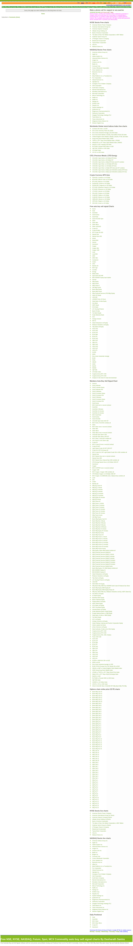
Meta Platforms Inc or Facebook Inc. (102, 76)
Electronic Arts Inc (97, 72)
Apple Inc (94, 54)
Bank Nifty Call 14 (97, 693)
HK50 (93, 364)
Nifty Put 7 (95, 792)
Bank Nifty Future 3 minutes (99, 538)
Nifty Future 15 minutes (98, 511)
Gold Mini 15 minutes (98, 413)
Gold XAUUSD (96, 419)
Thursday (112, 931)
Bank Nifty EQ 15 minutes (99, 529)
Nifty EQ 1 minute (97, 487)
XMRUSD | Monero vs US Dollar (101, 199)
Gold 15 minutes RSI (98, 401)
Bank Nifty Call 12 (97, 697)
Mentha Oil (95, 266)
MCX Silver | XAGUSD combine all (101, 438)
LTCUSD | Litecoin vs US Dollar (100, 191)
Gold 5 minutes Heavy (98, 387)
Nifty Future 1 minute (98, 503)
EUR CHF (95, 332)
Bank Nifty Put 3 (96, 725)
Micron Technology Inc (98, 95)
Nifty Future (95, 283)
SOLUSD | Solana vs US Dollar (100, 193)
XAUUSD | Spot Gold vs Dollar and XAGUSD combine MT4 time (109, 170)
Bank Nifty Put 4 (96, 727)
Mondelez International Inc (99, 91)
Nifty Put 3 (95, 784)
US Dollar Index (96, 150)
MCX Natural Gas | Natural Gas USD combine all (105, 460)
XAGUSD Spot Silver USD (99, 434)
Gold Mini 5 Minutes (97, 409)
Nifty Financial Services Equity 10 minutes (103, 560)
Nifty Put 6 (95, 790)
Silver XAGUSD (96, 226)
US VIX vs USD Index (98, 152)
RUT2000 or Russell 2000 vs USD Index (103, 678)
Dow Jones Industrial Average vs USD (102, 664)
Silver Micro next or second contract (102, 432)
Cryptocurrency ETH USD (99, 376)
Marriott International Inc (98, 89)
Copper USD (95, 250)
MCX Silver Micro (97, 923)
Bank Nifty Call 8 (96, 705)
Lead (93, 252)
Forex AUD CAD (96, 637)
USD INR (94, 297)
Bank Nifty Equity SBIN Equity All (101, 588)
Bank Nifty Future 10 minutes (100, 542)
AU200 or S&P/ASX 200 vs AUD (101, 660)
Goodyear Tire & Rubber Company (101, 83)
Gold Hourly (95, 403)
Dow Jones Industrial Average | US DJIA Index (104, 132)
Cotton (94, 262)
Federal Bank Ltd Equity (98, 601)
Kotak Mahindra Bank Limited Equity (102, 611)
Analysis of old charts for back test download (104, 378)
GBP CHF (95, 340)
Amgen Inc (95, 60)
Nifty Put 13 (95, 803)
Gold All (94, 383)
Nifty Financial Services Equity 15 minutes (103, 562)
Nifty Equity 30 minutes (98, 497)
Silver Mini (95, 222)
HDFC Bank (95, 305)
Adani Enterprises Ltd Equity (100, 323)
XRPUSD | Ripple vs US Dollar (100, 201)
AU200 (94, 352)
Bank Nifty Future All (97, 535)
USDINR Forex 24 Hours (99, 299)
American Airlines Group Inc (100, 52)
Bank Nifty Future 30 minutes (100, 546)
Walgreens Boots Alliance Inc (100, 121)
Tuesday (98, 931)
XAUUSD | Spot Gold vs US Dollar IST (102, 160)
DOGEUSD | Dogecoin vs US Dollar (102, 185)
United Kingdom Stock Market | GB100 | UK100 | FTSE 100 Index (110, 136)
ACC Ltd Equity (96, 619)
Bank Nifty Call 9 (96, 703)
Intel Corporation (96, 85)
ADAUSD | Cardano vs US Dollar (101, 177)
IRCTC (94, 321)
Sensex (94, 279)
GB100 (94, 362)
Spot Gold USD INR (97, 275)
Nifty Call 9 (95, 762)
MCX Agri (94, 267)
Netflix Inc (95, 97)
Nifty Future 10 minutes (98, 509)
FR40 (93, 360)
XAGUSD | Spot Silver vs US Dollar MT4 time (104, 164)
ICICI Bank (95, 307)
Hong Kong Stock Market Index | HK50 (102, 138)
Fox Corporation (96, 78)
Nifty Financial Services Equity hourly (102, 566)
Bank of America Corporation (100, 33)
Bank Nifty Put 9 (96, 737)
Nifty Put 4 (95, 786)
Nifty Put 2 (95, 782)
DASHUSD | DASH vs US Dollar (101, 183)
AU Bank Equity (96, 595)
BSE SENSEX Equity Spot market (101, 277)
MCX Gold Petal (96, 415)
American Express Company (100, 29)
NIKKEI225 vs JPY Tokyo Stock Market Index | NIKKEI (107, 142)
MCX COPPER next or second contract (103, 468)
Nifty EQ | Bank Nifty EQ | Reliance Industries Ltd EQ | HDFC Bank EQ (111, 591)
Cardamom (95, 260)
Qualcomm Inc (96, 109)
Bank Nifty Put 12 (97, 743)
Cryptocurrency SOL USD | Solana (101, 635)
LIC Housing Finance (98, 309)
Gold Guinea (95, 214)
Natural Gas (95, 234)
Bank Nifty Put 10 (97, 739)
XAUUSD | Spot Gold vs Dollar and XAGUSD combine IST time (109, 172)
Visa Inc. (94, 44)
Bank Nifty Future (97, 291)
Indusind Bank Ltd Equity (99, 609)
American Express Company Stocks (102, 817)
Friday (118, 931)
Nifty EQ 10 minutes (97, 493)
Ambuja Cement (96, 319)
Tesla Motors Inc (96, 117)
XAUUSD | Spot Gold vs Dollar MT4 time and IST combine (108, 162)
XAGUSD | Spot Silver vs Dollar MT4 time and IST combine (108, 168)
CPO (93, 264)
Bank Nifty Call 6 (96, 709)
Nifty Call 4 (95, 772)
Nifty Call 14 (95, 752)
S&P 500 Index (96, 680)
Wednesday (104, 931)
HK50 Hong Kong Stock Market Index (102, 670)
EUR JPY (94, 336)
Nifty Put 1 (95, 780)
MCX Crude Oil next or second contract (103, 444)
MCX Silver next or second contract (102, 426)
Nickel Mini (95, 240)
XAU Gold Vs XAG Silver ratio (100, 440)
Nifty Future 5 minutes (98, 507)
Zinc (93, 479)
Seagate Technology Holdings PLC (101, 115)
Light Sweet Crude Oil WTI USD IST (102, 448)
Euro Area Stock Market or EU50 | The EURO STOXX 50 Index (109, 134)
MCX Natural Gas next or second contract (103, 456)
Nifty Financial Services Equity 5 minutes (103, 558)
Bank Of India (96, 311)
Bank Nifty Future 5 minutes (99, 540)
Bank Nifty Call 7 (96, 707)
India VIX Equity (96, 295)
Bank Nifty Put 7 (96, 733)
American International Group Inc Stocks (103, 815)
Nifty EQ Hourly (96, 499)
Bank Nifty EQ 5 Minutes (99, 525)
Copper (94, 246)
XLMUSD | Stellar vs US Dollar (100, 195)
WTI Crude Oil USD (97, 232)
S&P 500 (94, 370)
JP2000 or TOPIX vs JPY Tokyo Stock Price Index (105, 672)
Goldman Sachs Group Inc (99, 36)
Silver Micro (95, 224)
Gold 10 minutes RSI (98, 395)
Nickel (94, 238)
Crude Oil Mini (96, 230)
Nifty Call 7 (95, 766)
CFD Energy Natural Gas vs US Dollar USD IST (105, 462)
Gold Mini (94, 213)
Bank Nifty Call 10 (97, 701)
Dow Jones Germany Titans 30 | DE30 (102, 130)
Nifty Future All (96, 501)
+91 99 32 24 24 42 (95, 12)
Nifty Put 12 (95, 801)
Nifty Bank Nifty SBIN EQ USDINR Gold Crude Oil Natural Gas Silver (111, 586)
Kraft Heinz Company (98, 87)
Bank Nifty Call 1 (96, 719)
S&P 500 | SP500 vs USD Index (101, 148)
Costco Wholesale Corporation (100, 68)
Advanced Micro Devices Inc (100, 58)
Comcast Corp (96, 66)
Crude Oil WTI (96, 446)
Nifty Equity (95, 281)
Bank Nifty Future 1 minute (99, 536)
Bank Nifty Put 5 (96, 729)
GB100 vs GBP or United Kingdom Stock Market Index (107, 668)
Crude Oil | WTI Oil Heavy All (100, 450)
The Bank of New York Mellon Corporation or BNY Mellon (107, 35)
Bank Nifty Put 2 (96, 723)
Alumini (94, 242)
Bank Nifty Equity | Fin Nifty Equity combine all (104, 568)
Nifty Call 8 (95, 764)
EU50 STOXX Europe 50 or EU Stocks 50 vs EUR (106, 666)
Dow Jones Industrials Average (100, 356)
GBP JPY (94, 342)
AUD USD (95, 330)
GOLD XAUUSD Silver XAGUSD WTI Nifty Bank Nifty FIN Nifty (109, 686)
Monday (92, 931)
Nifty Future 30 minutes (98, 513)
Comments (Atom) (14, 17)
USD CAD (95, 346)
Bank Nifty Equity (97, 289)
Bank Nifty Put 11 (97, 741)
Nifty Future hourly (97, 515)
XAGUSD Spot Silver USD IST (100, 436)
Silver (93, 220)
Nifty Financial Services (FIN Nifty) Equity (103, 293)
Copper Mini (95, 248)
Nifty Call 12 (95, 756)
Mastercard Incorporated (99, 40)
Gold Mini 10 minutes (98, 411)
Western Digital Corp (98, 123)
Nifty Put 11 (95, 799)
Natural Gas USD (97, 236)
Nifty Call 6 (95, 768)
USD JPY (94, 350)
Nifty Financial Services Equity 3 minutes (103, 556)
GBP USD (95, 344)
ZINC (93, 256)
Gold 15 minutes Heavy (98, 399)
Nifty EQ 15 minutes (97, 495)
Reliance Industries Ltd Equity (100, 325)
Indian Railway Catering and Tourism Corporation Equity (107, 623)
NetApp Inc (95, 101)
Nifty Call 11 (95, 758)
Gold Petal (95, 217)
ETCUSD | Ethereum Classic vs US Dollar (103, 187)
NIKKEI (94, 368)
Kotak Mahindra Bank (98, 315)
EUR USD (95, 338)
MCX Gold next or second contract (101, 405)
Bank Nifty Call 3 (96, 715)
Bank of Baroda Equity (98, 599)
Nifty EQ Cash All (97, 485)
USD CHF (95, 348)
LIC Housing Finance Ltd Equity (101, 580)
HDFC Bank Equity (97, 603)
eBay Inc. (94, 74)
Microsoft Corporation (98, 93)
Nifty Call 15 (95, 750)
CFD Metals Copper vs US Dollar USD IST (104, 474)
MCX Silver (95, 921)
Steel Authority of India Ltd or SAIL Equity (103, 629)
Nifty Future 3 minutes (98, 505)
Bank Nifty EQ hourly (98, 532)
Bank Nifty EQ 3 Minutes (99, 523)
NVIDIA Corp (95, 103)
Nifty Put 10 (95, 798)
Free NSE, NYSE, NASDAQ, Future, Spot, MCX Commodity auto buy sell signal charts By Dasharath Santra (63, 939)
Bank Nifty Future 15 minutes (100, 544)
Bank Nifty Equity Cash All (99, 519)
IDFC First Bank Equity (98, 607)
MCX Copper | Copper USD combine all (103, 472)
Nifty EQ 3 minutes (97, 489)
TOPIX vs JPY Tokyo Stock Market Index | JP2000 (106, 140)
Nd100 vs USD (96, 676)
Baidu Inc (94, 64)
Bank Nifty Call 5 (96, 711)
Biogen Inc (95, 854)
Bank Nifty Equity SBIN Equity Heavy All (103, 590)
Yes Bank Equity (96, 313)
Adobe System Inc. (97, 56)
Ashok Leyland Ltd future (99, 625)
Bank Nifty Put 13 (97, 744)
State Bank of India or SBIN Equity (101, 615)
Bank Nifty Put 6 (96, 731)
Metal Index (95, 273)
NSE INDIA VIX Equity (98, 584)
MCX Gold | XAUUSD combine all (101, 423)
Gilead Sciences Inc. (97, 80)
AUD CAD (95, 328)
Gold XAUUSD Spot (97, 218)
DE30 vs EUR (96, 662)
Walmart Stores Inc (97, 46)
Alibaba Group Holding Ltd (99, 31)
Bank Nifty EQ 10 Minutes (99, 527)
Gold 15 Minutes (96, 397)
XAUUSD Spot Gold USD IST (100, 421)
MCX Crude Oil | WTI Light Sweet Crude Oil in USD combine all (109, 452)
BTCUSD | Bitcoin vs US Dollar (100, 181)
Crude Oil (94, 228)
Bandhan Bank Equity (98, 597)
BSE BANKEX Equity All (98, 572)
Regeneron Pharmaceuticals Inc (101, 111)
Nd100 (94, 366)
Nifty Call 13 (95, 754)
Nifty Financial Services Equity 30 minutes (103, 564)
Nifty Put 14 (95, 805)
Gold (93, 211)
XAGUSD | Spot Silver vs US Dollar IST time (104, 166)
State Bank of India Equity (99, 301)
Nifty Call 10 (95, 760)
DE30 (93, 354)
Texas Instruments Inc (98, 119)
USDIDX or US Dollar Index (99, 682)
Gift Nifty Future (96, 287)
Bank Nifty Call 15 (97, 691)
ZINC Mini (95, 258)
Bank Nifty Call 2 (96, 717)
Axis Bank (95, 303)
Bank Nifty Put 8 (96, 735)
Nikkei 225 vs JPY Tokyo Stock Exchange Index (105, 674)
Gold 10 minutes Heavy (98, 393)
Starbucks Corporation (98, 113)
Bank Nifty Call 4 (96, 713)
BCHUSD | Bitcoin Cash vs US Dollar (102, 179)
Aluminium (95, 244)
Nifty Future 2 (96, 285)
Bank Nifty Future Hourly (99, 548)
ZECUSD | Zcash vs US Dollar (100, 203)
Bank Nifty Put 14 (97, 746)
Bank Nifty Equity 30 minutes (100, 531)
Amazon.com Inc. (97, 62)
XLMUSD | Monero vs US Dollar (101, 197)
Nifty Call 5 (95, 770)
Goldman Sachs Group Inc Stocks (101, 825)
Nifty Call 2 (95, 776)
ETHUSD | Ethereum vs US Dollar (101, 189)
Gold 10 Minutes (96, 391)
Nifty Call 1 (95, 778)
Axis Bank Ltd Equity (98, 593)
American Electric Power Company (101, 25)
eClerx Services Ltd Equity (99, 627)
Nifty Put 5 (95, 788)
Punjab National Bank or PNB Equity (102, 613)
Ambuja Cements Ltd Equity (100, 621)
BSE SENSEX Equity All (98, 570)
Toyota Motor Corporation (99, 42)
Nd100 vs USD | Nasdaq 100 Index (101, 144)
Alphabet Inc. (95, 82)
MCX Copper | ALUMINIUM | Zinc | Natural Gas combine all (108, 476)
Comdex (94, 270)
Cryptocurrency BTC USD (99, 374)
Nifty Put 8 (95, 794)
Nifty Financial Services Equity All (101, 552)
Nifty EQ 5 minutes (97, 491)
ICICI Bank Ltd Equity (98, 605)
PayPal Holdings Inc (97, 107)
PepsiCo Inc (95, 105)
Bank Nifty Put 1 (96, 721)
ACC (93, 317)
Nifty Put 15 (95, 807)
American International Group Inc (101, 27)
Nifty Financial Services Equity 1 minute (103, 554)
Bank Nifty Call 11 (97, 699)
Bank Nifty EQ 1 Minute (98, 521)
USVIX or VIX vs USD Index (100, 684)
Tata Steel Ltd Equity (98, 326)
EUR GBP (95, 334)
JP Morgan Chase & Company (100, 38)
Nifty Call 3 (95, 774)
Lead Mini (95, 254)
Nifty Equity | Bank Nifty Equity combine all (103, 550)
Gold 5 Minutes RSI (97, 389)
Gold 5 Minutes (96, 385)
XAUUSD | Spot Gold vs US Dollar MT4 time (104, 158)
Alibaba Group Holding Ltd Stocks (101, 819)
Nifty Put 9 (95, 796)
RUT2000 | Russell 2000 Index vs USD (102, 146)
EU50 (93, 358)
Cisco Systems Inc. (97, 70)
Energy (94, 271)
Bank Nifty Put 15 (97, 748)
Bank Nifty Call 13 (97, 695)
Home (43, 13)
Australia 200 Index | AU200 (100, 128)
